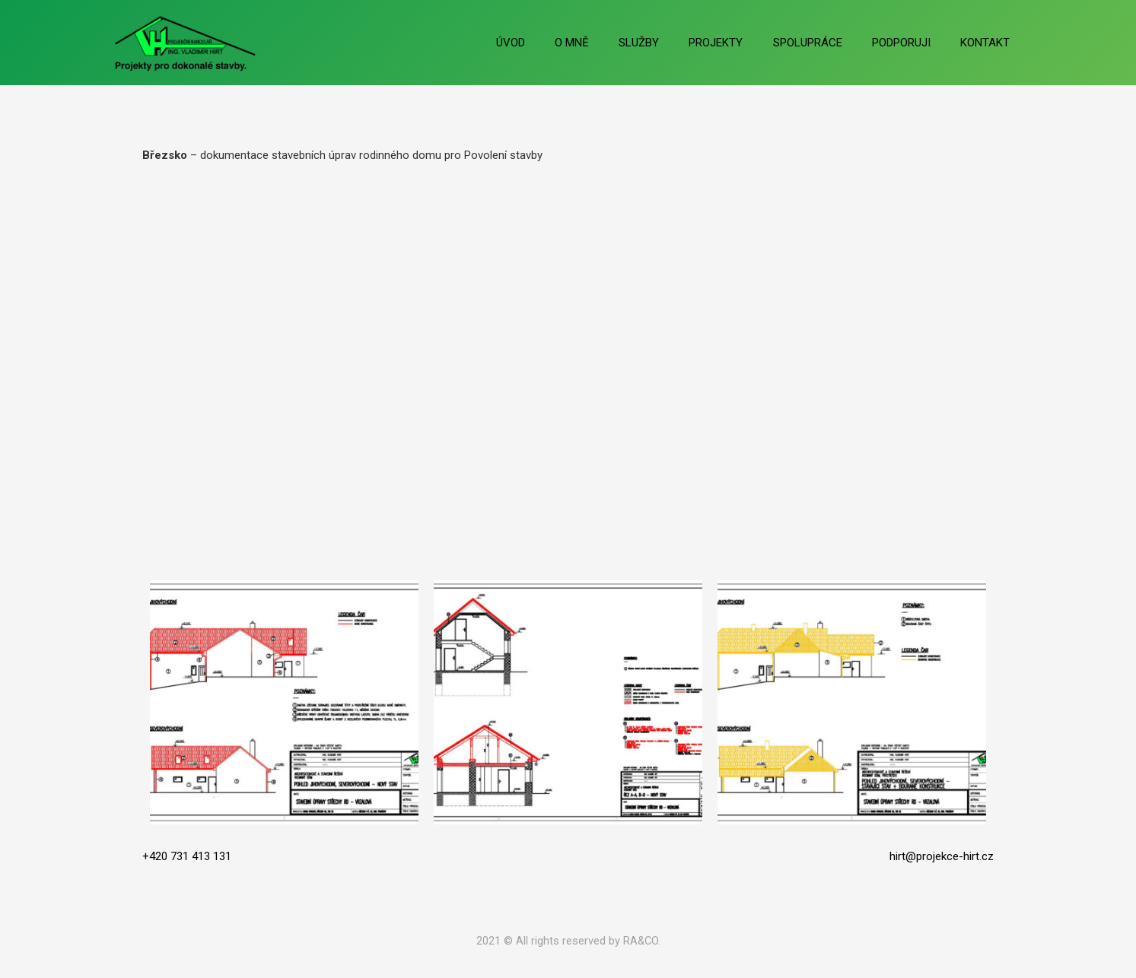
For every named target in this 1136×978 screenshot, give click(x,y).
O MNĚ (610, 42)
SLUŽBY (671, 42)
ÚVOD (556, 42)
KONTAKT (988, 42)
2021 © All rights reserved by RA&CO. (568, 941)
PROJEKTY (741, 42)
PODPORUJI (912, 42)
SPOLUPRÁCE (825, 42)
